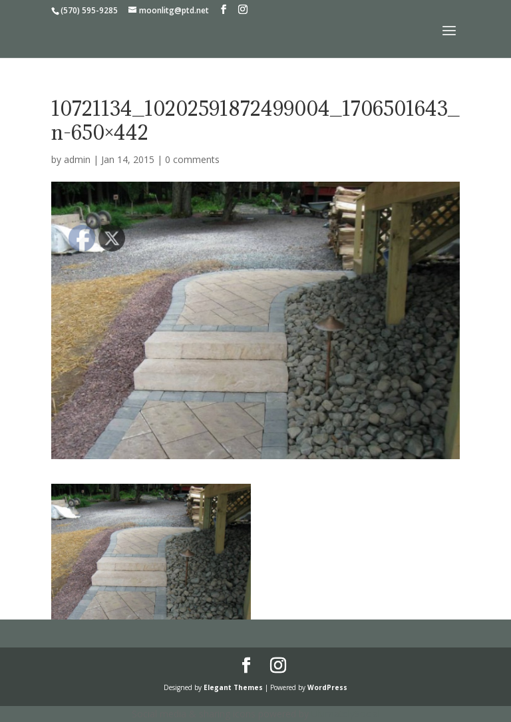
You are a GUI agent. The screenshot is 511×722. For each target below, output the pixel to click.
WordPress (327, 687)
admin (77, 159)
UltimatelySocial (345, 713)
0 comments (192, 159)
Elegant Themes (233, 687)
